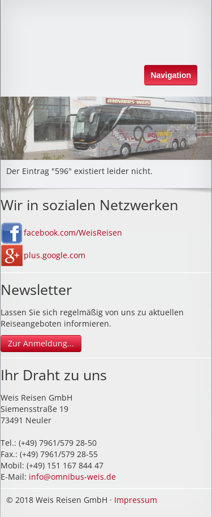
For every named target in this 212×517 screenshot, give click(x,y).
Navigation (170, 75)
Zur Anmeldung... (41, 343)
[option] (106, 128)
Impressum (135, 499)
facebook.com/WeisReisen (73, 232)
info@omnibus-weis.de (72, 476)
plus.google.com (54, 255)
